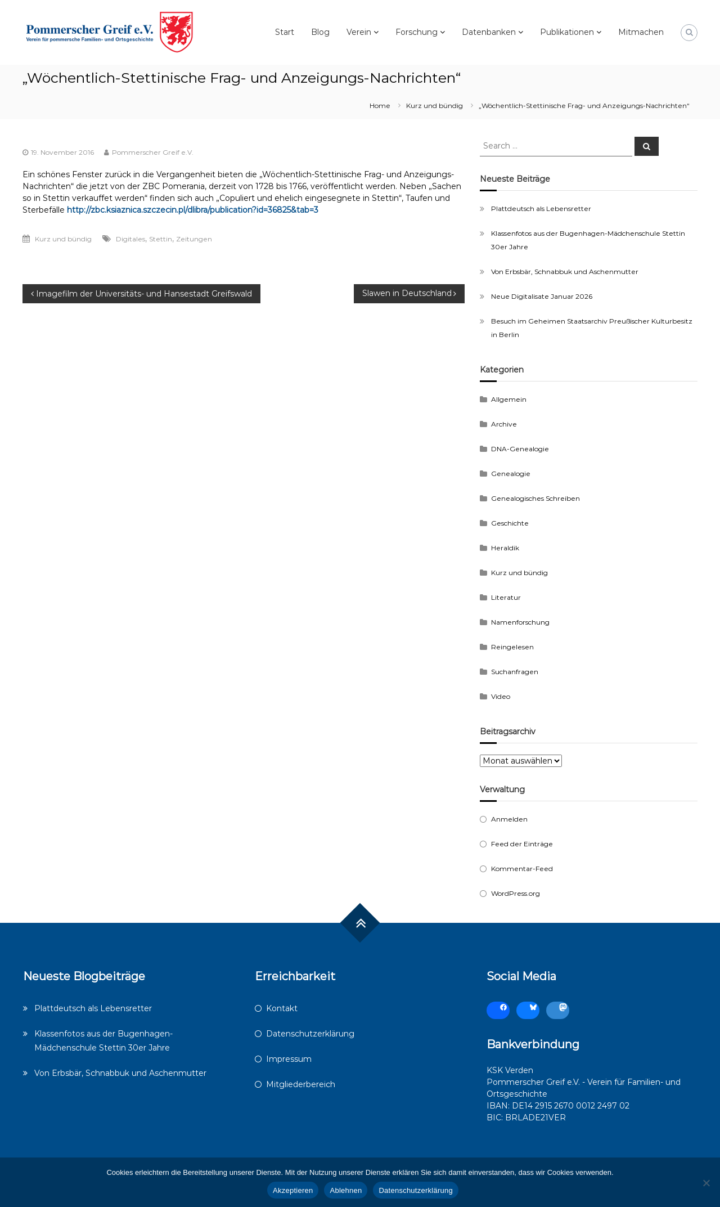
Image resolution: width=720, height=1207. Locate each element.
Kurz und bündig (434, 105)
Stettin (160, 239)
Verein (358, 32)
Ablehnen (346, 1190)
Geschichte (510, 523)
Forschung (416, 32)
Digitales (130, 239)
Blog (320, 32)
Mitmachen (641, 32)
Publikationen (567, 32)
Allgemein (508, 399)
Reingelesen (512, 647)
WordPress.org (515, 893)
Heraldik (505, 548)
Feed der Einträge (522, 844)
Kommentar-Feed (522, 868)
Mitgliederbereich (300, 1084)
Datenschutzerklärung (310, 1034)
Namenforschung (520, 622)
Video (500, 696)
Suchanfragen (514, 671)
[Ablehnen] (706, 1182)
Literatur (506, 597)
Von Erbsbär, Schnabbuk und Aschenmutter (564, 271)
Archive (504, 424)
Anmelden (509, 819)
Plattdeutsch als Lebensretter (541, 208)
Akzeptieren (293, 1190)
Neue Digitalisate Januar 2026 (541, 296)
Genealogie (510, 473)
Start (284, 32)
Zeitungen (194, 239)
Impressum (289, 1059)
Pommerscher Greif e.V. (153, 152)
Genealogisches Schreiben (535, 498)
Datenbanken (489, 32)
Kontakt (282, 1008)
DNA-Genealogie (520, 449)
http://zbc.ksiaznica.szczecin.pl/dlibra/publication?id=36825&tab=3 (192, 210)
